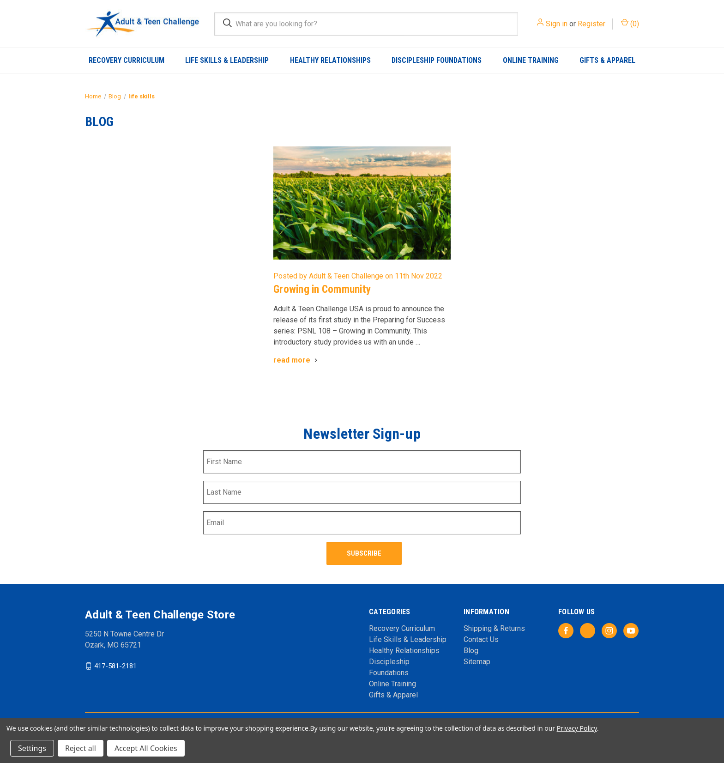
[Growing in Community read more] (296, 360)
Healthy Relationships (330, 60)
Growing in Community (322, 289)
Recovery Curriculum (126, 60)
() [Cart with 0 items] (630, 23)
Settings (32, 748)
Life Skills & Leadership (227, 60)
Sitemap (477, 661)
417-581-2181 (115, 665)
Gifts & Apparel (607, 60)
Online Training (531, 60)
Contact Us (481, 639)
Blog (471, 650)
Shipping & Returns (494, 628)
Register (591, 23)
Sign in (556, 23)
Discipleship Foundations (437, 60)
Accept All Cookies (146, 748)
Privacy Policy (577, 728)
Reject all (80, 748)
